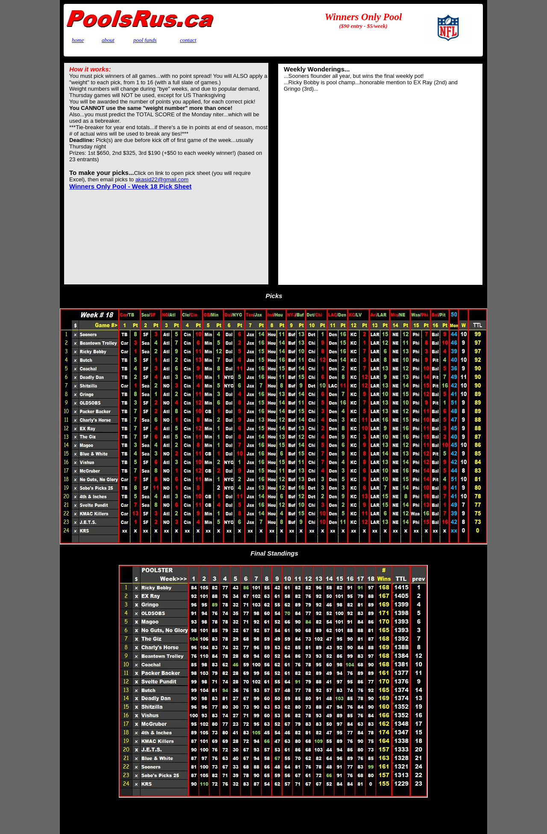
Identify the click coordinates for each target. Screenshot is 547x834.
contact (188, 40)
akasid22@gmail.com (161, 179)
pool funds (145, 40)
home (78, 40)
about (108, 40)
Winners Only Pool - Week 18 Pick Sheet (130, 186)
